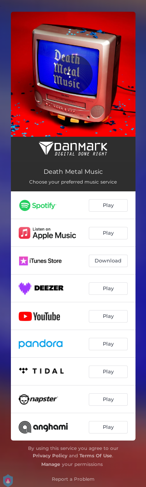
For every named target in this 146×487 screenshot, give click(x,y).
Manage (50, 464)
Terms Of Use (95, 455)
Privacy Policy (50, 455)
